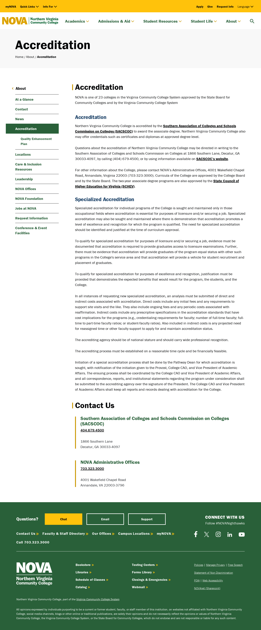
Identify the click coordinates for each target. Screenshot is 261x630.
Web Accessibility (212, 580)
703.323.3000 (92, 468)
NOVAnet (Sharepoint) (207, 588)
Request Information (31, 218)
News (19, 119)
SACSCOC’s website (212, 158)
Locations (23, 154)
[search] (252, 20)
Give (210, 6)
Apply (199, 6)
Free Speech (235, 565)
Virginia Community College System (97, 599)
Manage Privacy (215, 565)
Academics (77, 21)
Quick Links (29, 6)
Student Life (204, 21)
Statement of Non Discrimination (213, 572)
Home (19, 57)
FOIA (197, 580)
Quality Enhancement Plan (36, 141)
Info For (50, 6)
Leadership (24, 179)
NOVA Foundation (29, 198)
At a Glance (24, 99)
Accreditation (26, 128)
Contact (21, 109)
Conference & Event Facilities (31, 230)
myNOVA (10, 6)
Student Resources (162, 21)
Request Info (225, 6)
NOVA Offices (25, 188)
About (233, 21)
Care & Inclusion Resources (28, 166)
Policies (198, 565)
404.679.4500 (92, 430)
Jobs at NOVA (25, 208)
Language (246, 6)
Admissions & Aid (116, 21)
